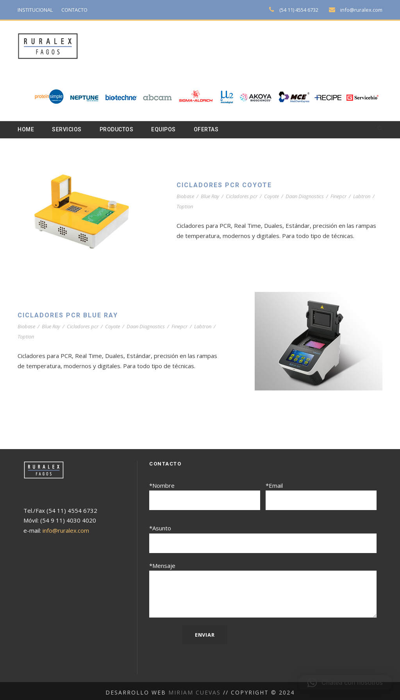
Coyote (276, 197)
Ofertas (214, 130)
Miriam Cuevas (195, 689)
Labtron (368, 197)
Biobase (186, 197)
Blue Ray (212, 197)
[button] (345, 683)
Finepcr (345, 197)
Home (26, 130)
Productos (120, 130)
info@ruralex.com (362, 10)
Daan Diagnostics (310, 197)
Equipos (170, 130)
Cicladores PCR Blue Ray (71, 315)
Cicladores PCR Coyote (227, 185)
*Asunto (263, 537)
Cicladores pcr (245, 197)
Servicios (68, 130)
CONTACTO (79, 10)
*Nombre (204, 496)
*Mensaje (263, 588)
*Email (321, 496)
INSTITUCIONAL (37, 10)
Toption (190, 207)
